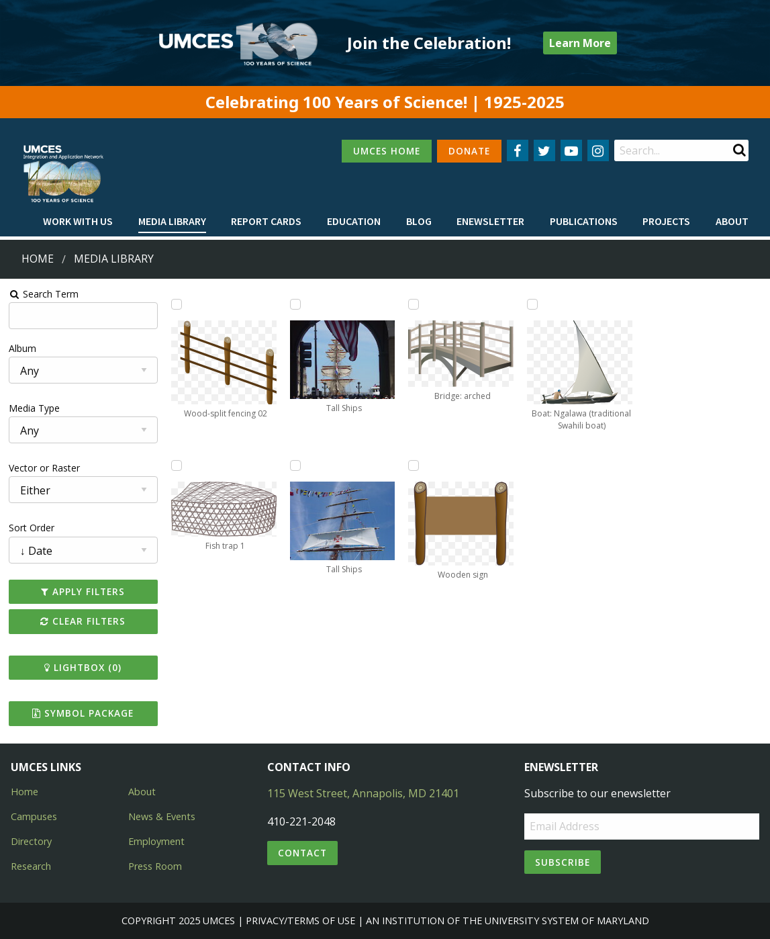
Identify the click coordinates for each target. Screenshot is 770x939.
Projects (666, 221)
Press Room (155, 866)
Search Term (44, 293)
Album (22, 348)
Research (31, 866)
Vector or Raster (44, 467)
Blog (419, 221)
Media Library (172, 221)
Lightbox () (83, 667)
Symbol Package (83, 713)
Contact (302, 852)
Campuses (34, 816)
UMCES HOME (386, 150)
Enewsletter (490, 221)
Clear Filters (83, 621)
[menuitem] (78, 221)
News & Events (161, 816)
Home (37, 258)
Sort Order (31, 527)
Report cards (266, 221)
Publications (584, 221)
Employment (156, 841)
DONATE (469, 150)
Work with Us (78, 221)
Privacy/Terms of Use (300, 920)
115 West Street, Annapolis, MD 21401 (363, 793)
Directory (31, 841)
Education (354, 221)
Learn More (580, 43)
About (732, 221)
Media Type (34, 408)
